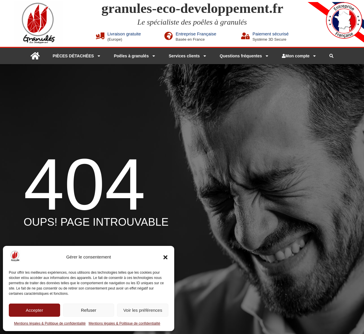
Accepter (34, 310)
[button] (165, 257)
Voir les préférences (142, 310)
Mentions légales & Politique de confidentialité (50, 323)
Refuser (88, 310)
